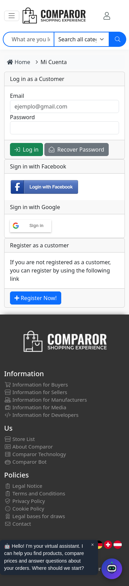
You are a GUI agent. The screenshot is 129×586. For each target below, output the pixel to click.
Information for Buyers (36, 384)
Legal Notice (23, 485)
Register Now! (35, 298)
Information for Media (35, 407)
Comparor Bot (25, 461)
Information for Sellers (35, 392)
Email (17, 96)
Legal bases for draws (34, 516)
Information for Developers (41, 414)
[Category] (82, 39)
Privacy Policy (24, 500)
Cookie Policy (24, 508)
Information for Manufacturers (45, 399)
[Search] (117, 39)
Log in (26, 149)
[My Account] (107, 16)
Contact (17, 523)
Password (22, 117)
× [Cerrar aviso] (92, 544)
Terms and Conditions (34, 493)
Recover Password (76, 149)
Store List (19, 438)
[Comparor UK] (53, 16)
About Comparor (28, 446)
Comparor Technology (35, 454)
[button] (11, 16)
